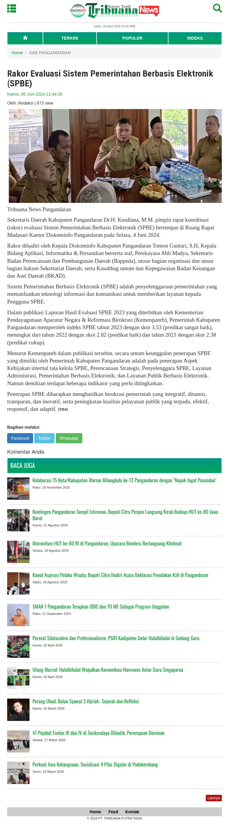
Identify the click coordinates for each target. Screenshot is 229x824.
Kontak (132, 811)
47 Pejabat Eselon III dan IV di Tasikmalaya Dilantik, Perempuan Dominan (99, 732)
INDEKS (195, 38)
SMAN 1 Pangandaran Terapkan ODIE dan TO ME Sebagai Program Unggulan (101, 606)
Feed (113, 811)
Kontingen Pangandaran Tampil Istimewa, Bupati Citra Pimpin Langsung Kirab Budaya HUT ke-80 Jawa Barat (125, 515)
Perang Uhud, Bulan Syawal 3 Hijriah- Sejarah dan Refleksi (86, 701)
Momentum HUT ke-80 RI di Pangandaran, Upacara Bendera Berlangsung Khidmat (107, 543)
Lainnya (214, 798)
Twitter (44, 438)
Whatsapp (69, 438)
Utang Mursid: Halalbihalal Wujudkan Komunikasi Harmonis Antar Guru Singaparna (108, 669)
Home (17, 52)
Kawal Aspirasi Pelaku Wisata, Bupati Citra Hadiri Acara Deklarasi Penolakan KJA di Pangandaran (120, 575)
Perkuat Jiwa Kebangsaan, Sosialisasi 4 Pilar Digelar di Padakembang (95, 764)
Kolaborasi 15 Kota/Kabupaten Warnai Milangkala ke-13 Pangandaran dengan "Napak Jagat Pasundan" (124, 480)
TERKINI (69, 38)
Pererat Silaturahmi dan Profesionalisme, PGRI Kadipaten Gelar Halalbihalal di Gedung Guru (116, 638)
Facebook (20, 438)
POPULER (132, 38)
